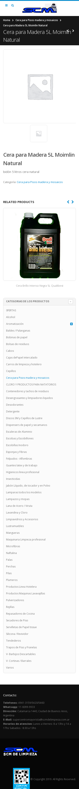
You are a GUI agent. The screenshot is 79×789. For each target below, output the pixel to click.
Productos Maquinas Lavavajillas (25, 593)
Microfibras (13, 546)
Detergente (13, 411)
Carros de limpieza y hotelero (24, 364)
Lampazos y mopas (17, 499)
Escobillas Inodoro (17, 445)
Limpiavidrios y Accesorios (22, 519)
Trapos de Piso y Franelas (21, 647)
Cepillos (11, 371)
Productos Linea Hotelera (21, 586)
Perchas (11, 566)
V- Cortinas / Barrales (18, 661)
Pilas (9, 573)
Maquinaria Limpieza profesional (26, 539)
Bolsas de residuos (17, 344)
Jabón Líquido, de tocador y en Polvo (28, 485)
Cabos (10, 351)
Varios (10, 667)
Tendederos (13, 640)
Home (6, 20)
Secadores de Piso (17, 620)
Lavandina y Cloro (17, 512)
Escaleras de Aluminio (19, 431)
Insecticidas (13, 479)
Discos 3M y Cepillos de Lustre (24, 418)
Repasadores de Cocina (20, 613)
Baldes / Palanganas (18, 330)
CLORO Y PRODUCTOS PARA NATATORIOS (31, 384)
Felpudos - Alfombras (19, 458)
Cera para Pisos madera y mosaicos (37, 20)
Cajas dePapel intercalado (21, 357)
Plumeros (11, 580)
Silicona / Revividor (17, 634)
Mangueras (13, 533)
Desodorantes (14, 405)
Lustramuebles (15, 526)
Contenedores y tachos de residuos (27, 391)
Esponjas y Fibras (16, 452)
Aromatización (15, 324)
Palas (9, 560)
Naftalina (11, 553)
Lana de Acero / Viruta (19, 506)
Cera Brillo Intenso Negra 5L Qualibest (39, 286)
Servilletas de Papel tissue (21, 627)
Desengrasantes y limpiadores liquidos (29, 398)
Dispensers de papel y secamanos (26, 425)
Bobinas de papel (16, 337)
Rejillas (10, 607)
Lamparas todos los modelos (23, 492)
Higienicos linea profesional (22, 472)
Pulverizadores (15, 600)
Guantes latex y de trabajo (21, 465)
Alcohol (10, 317)
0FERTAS (11, 310)
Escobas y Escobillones (19, 438)
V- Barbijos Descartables (21, 654)
